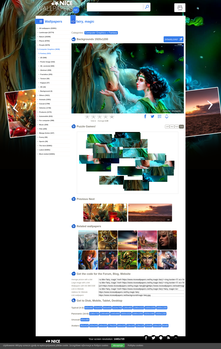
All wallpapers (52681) (47, 28)
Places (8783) (44, 41)
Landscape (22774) (46, 32)
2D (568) (43, 58)
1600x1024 (126, 313)
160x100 (121, 325)
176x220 (112, 325)
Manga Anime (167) (46, 133)
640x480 (89, 307)
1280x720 (94, 313)
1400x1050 (150, 307)
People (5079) (44, 45)
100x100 (157, 325)
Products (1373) (45, 112)
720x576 (98, 307)
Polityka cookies (135, 345)
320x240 (94, 325)
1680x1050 (137, 313)
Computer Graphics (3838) (49, 49)
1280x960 (127, 307)
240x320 (103, 325)
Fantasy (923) (45, 53)
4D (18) (43, 87)
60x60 (165, 325)
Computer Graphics (95, 32)
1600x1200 (162, 307)
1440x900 (115, 313)
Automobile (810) (46, 116)
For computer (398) (46, 120)
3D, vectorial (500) (47, 66)
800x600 (107, 307)
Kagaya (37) (45, 83)
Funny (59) (43, 137)
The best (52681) (45, 146)
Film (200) (43, 129)
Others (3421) (44, 95)
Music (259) (43, 125)
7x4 (181, 127)
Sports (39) (43, 141)
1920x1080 (149, 313)
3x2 (172, 127)
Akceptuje (118, 345)
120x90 (148, 325)
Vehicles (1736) (45, 108)
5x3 (176, 127)
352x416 (84, 325)
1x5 (167, 127)
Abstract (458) (45, 70)
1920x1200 (161, 313)
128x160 (131, 325)
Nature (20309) (45, 37)
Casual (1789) (44, 104)
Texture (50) (45, 78)
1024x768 (117, 307)
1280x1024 (138, 307)
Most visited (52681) (47, 154)
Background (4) (46, 91)
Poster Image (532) (47, 62)
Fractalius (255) (46, 74)
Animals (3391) (45, 99)
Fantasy (113, 32)
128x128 (140, 325)
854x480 (85, 319)
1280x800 (104, 313)
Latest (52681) (44, 150)
